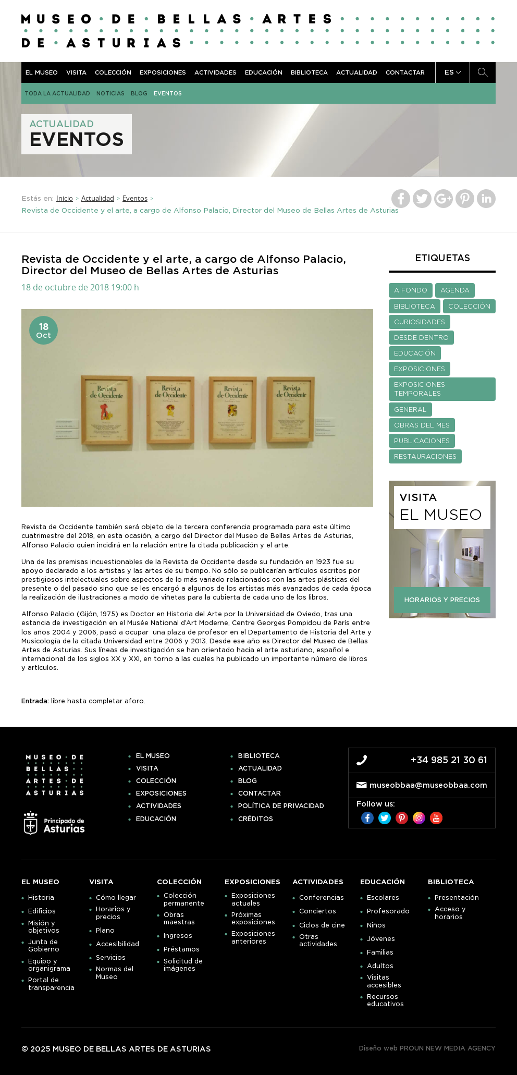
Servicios (111, 957)
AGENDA (455, 290)
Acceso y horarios (450, 913)
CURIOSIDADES (419, 322)
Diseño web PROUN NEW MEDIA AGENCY (427, 1048)
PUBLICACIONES (422, 441)
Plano (105, 930)
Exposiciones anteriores (253, 937)
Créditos (255, 819)
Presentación (457, 897)
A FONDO (410, 290)
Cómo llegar (116, 897)
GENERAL (410, 409)
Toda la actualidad (57, 93)
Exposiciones (163, 72)
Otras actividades (318, 940)
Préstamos (182, 949)
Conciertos (317, 911)
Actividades (215, 72)
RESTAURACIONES (425, 456)
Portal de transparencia (51, 983)
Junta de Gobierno (43, 945)
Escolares (383, 897)
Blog (139, 93)
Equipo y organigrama (49, 965)
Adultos (380, 966)
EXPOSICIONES (419, 369)
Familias (380, 952)
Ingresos (178, 935)
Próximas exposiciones (253, 918)
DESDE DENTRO (421, 337)
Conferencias (321, 897)
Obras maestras (179, 918)
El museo (42, 72)
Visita (76, 72)
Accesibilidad (117, 944)
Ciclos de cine (322, 925)
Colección (113, 72)
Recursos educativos (385, 1000)
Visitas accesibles (384, 981)
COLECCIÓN (469, 306)
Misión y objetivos (43, 927)
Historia (41, 897)
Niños (376, 925)
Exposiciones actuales (253, 899)
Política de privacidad (281, 806)
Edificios (42, 911)
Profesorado (388, 911)
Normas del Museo (114, 973)
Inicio (64, 198)
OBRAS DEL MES (422, 425)
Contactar (405, 72)
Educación (263, 72)
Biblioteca (309, 72)
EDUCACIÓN (415, 353)
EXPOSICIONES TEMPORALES (419, 389)
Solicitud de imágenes (183, 965)
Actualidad (356, 72)
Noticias (110, 93)
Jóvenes (381, 939)
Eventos (168, 93)
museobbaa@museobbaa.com (428, 785)
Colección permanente (184, 899)
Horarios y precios (113, 913)
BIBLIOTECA (414, 306)
